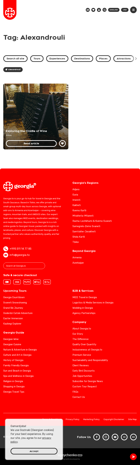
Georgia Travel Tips (13, 391)
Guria (75, 194)
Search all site (15, 58)
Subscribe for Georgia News (87, 381)
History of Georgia (13, 360)
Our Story (77, 334)
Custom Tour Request (84, 386)
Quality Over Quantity (84, 344)
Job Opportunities (82, 376)
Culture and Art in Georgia (17, 355)
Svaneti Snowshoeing (15, 302)
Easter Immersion (13, 318)
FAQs (75, 391)
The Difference (80, 339)
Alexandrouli (13, 69)
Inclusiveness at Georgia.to (87, 349)
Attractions (124, 58)
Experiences (57, 58)
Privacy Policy (72, 419)
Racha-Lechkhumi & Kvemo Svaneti (92, 221)
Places (103, 58)
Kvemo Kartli (79, 210)
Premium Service (81, 355)
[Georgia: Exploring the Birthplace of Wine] (35, 116)
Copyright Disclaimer (114, 419)
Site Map (132, 419)
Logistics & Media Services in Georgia (92, 302)
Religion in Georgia (13, 381)
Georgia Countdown (14, 297)
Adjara (75, 189)
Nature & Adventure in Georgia (20, 349)
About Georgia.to (81, 328)
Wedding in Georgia (82, 308)
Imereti (76, 200)
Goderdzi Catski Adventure (18, 313)
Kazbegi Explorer (12, 323)
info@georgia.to (16, 255)
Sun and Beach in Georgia (17, 370)
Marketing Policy (91, 419)
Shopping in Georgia (13, 386)
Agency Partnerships (83, 313)
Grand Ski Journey (13, 308)
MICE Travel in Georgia (84, 297)
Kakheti (76, 205)
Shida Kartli (78, 236)
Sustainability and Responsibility (90, 360)
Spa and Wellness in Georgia (18, 376)
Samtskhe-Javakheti (84, 231)
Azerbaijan (78, 262)
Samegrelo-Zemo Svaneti (86, 226)
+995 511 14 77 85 (17, 248)
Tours (37, 58)
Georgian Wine (11, 339)
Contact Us (78, 397)
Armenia (77, 257)
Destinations (82, 58)
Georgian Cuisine (12, 344)
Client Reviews (80, 365)
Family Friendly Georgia (16, 365)
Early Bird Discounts (83, 370)
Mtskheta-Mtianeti (82, 215)
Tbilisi (75, 242)
